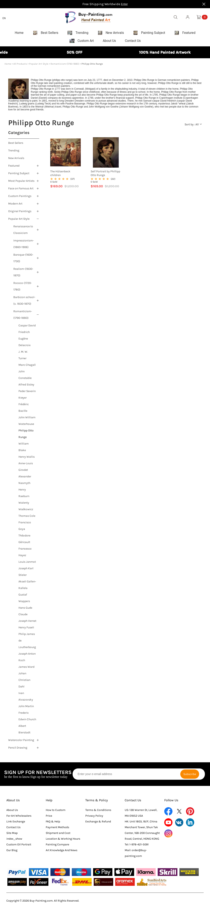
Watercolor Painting (21, 741)
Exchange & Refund (98, 823)
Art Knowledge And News (61, 851)
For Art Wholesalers (18, 817)
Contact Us (13, 828)
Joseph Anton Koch (27, 658)
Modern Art (15, 205)
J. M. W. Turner (23, 356)
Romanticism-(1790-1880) (64, 65)
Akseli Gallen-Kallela (27, 586)
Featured (13, 167)
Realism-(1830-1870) (23, 274)
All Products (20, 65)
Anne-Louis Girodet (25, 468)
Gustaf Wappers (24, 599)
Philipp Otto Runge (26, 435)
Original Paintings (19, 212)
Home (8, 65)
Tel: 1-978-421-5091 (137, 846)
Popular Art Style (38, 65)
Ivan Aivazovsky (25, 698)
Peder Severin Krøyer (27, 396)
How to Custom (55, 811)
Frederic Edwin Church (27, 717)
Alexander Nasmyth (24, 481)
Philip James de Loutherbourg (27, 642)
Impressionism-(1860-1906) (23, 245)
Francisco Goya (24, 527)
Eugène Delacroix (24, 343)
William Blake (23, 448)
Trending (13, 152)
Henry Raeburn (23, 494)
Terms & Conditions (98, 811)
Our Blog (11, 851)
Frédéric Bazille (23, 409)
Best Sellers (15, 144)
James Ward (26, 668)
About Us (13, 802)
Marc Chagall (27, 366)
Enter (124, 4)
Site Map (12, 834)
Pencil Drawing (17, 749)
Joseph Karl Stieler (25, 573)
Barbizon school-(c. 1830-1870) (24, 302)
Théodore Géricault (24, 540)
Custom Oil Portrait (18, 846)
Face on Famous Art (20, 190)
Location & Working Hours (63, 840)
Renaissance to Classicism (23, 231)
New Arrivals (16, 159)
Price (49, 817)
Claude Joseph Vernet (27, 619)
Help (49, 802)
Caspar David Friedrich (27, 330)
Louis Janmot (27, 563)
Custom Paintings (19, 197)
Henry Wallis (26, 458)
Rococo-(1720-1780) (22, 288)
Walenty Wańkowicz (25, 507)
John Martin (26, 707)
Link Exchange (15, 823)
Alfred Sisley (26, 386)
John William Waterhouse (26, 422)
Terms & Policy (96, 802)
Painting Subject (18, 174)
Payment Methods (57, 828)
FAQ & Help (53, 823)
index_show (14, 840)
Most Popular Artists (21, 182)
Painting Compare (57, 846)
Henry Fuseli (26, 629)
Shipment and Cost (58, 834)
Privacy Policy (94, 817)
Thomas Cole (26, 517)
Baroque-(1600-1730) (23, 259)
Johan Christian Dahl (24, 681)
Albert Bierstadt (24, 731)
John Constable (25, 376)
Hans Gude (25, 609)
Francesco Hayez (25, 553)
